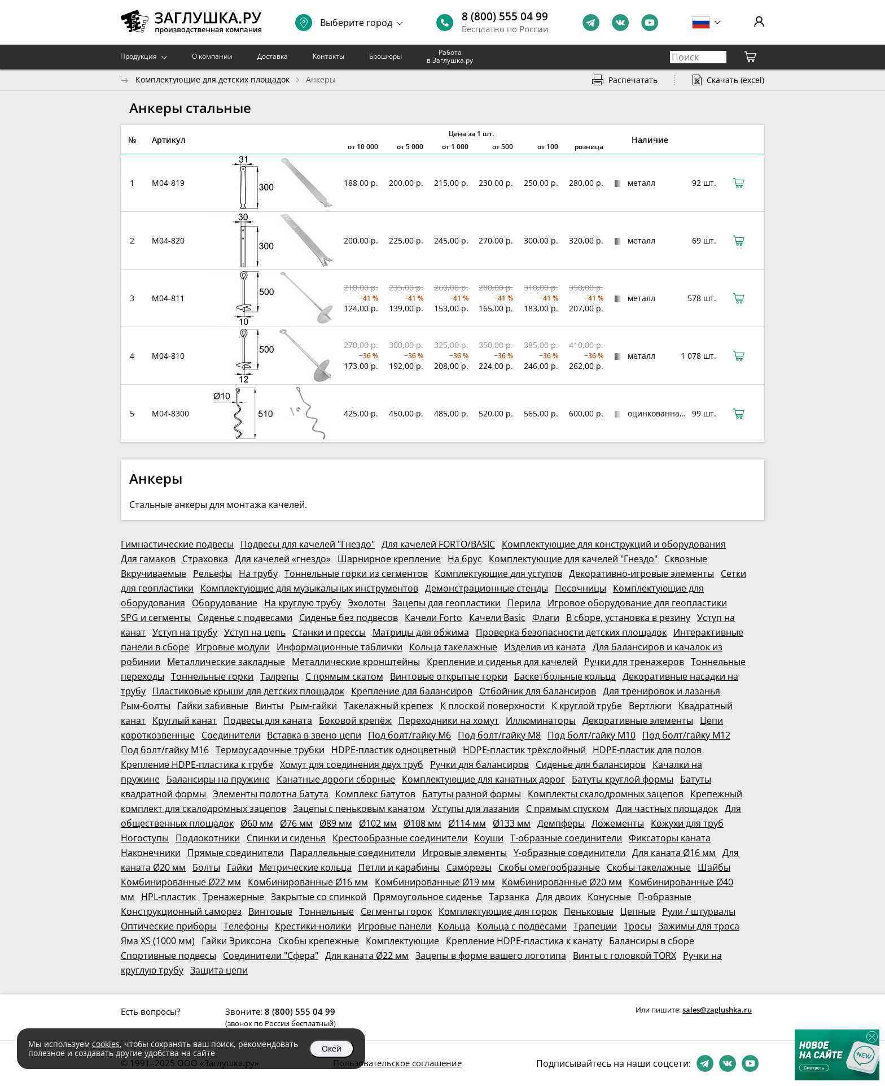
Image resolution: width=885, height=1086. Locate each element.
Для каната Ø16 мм (674, 852)
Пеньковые (589, 911)
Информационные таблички (339, 647)
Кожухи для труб (687, 823)
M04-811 (168, 298)
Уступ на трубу (184, 632)
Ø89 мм (335, 823)
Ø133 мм (512, 823)
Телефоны (246, 926)
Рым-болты (145, 706)
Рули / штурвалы (698, 911)
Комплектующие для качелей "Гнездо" (573, 559)
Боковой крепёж (355, 720)
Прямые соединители (235, 852)
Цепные (637, 911)
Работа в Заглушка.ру (450, 56)
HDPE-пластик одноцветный (393, 750)
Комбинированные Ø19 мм (435, 882)
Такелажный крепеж (388, 706)
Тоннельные (326, 911)
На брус (465, 559)
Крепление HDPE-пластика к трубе (197, 764)
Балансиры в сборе (651, 941)
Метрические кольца (305, 867)
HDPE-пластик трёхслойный (524, 750)
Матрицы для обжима (421, 632)
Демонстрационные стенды (486, 588)
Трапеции (595, 926)
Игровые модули (233, 647)
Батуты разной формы (471, 794)
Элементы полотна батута (270, 794)
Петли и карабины (399, 867)
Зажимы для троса (698, 926)
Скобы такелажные (649, 867)
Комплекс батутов (375, 794)
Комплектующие (402, 941)
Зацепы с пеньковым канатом (359, 808)
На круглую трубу (302, 603)
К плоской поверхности (492, 706)
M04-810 (168, 355)
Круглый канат (184, 720)
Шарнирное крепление (389, 559)
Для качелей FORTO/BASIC (438, 544)
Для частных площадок (667, 808)
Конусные (609, 896)
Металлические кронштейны (356, 661)
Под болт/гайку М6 (409, 735)
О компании (212, 56)
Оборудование (224, 603)
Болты (206, 867)
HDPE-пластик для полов (647, 750)
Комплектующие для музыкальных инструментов (309, 588)
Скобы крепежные (318, 941)
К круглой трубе (586, 706)
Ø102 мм (378, 823)
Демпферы (561, 823)
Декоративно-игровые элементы (641, 573)
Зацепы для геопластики (446, 603)
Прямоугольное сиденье (427, 896)
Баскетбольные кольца (565, 676)
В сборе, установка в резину (628, 617)
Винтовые (270, 911)
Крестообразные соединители (399, 838)
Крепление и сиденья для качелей (502, 661)
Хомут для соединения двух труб (351, 764)
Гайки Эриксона (236, 941)
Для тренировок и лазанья (661, 691)
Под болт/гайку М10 (591, 735)
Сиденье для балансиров (591, 764)
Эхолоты (366, 603)
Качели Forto (433, 617)
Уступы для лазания (475, 808)
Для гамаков (148, 559)
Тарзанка (509, 896)
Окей (331, 1048)
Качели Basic (497, 617)
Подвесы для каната (268, 720)
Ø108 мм (422, 823)
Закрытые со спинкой (318, 896)
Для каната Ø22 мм (367, 955)
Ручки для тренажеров (634, 661)
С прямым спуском (567, 808)
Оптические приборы (169, 926)
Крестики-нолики (313, 926)
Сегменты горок (396, 911)
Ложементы (618, 823)
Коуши (488, 838)
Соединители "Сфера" (270, 955)
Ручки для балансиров (479, 764)
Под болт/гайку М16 (165, 750)
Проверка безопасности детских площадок (571, 632)
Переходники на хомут (448, 720)
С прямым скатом (344, 676)
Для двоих (558, 896)
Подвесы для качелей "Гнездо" (307, 544)
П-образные (664, 896)
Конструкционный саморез (181, 911)
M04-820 (168, 240)
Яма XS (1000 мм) (158, 941)
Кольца (454, 926)
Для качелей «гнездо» (283, 559)
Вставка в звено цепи (314, 735)
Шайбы (714, 867)
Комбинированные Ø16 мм (308, 882)
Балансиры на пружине (218, 779)
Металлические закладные (226, 661)
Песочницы (580, 588)
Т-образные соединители (566, 838)
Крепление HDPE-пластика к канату (524, 941)
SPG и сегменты (156, 617)
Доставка (272, 56)
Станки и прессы (329, 632)
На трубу (258, 573)
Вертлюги (650, 706)
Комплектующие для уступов (498, 573)
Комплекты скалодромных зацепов (606, 794)
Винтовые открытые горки (448, 676)
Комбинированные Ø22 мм (181, 882)
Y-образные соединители (569, 852)
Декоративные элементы (637, 720)
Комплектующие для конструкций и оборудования (614, 544)
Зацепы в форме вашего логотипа (490, 955)
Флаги (545, 617)
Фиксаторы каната (670, 838)
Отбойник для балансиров (537, 691)
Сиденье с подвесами (245, 617)
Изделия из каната (545, 647)
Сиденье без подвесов (348, 617)
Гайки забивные (212, 706)
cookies (106, 1044)
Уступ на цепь (255, 632)
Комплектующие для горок (498, 911)
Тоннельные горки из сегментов (356, 573)
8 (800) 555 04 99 (505, 16)
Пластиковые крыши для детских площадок (248, 691)
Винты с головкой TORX (624, 955)
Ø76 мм (296, 823)
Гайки (239, 867)
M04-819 (168, 182)
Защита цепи (219, 970)
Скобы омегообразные (549, 867)
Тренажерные (233, 896)
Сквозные (685, 559)
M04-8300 (170, 413)
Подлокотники (208, 838)
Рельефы (212, 573)
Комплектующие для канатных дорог (483, 779)
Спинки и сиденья (286, 838)
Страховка (205, 559)
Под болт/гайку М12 (686, 735)
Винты (269, 706)
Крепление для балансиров (411, 691)
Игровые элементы (464, 852)
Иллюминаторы (541, 720)
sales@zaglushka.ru (717, 1010)
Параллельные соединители (352, 852)
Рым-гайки (313, 706)
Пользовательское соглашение (397, 1062)
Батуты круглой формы (622, 779)
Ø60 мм (256, 823)
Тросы (637, 926)
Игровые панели (394, 926)
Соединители (230, 735)
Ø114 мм (467, 823)
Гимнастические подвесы (177, 544)
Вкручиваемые (153, 573)
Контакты (328, 56)
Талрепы (279, 676)
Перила (524, 603)
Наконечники (151, 852)
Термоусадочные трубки (270, 750)
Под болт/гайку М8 (499, 735)
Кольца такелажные (453, 647)
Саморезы (469, 867)
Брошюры (385, 56)
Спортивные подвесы (168, 955)
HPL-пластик (168, 896)
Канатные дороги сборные (336, 779)
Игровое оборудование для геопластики (637, 603)
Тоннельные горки (212, 676)
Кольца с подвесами (522, 926)
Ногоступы (145, 838)
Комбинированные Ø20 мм (562, 882)
